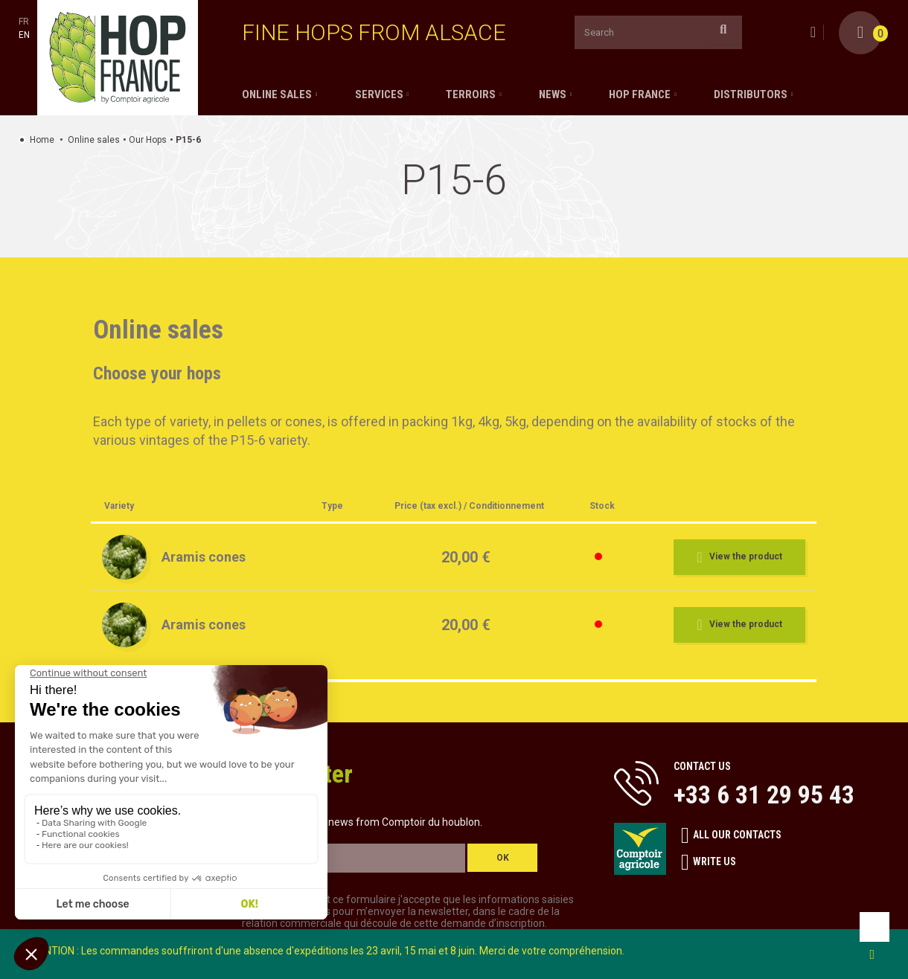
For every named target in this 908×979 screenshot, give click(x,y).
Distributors (750, 94)
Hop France (640, 94)
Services (379, 94)
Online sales (277, 94)
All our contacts (731, 835)
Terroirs (471, 94)
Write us (708, 862)
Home (42, 140)
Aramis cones (204, 557)
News (552, 94)
